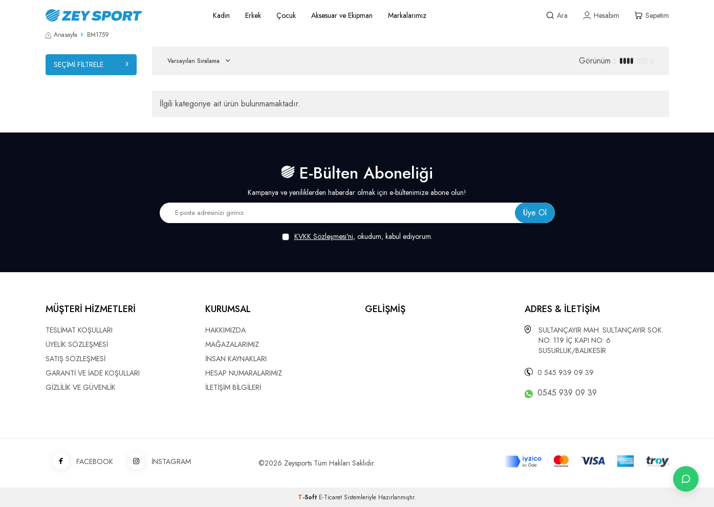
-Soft (308, 497)
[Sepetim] (652, 15)
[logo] (118, 15)
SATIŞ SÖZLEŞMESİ (75, 359)
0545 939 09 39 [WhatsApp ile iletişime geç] (567, 393)
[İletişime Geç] (686, 479)
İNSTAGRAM (156, 462)
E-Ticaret (330, 497)
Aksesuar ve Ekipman (342, 15)
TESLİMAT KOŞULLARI (79, 330)
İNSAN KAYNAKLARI (236, 359)
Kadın (221, 15)
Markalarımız (407, 15)
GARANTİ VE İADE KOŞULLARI (93, 373)
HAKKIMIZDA (225, 330)
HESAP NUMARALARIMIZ (243, 373)
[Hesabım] (601, 15)
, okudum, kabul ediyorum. (357, 236)
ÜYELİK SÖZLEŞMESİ (77, 344)
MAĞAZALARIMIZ (232, 344)
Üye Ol (535, 212)
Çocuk (286, 15)
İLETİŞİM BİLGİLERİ (233, 387)
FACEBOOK (79, 462)
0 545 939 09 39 (565, 372)
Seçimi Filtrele (91, 64)
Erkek (253, 15)
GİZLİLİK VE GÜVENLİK (81, 387)
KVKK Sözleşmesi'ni (323, 236)
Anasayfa (61, 35)
